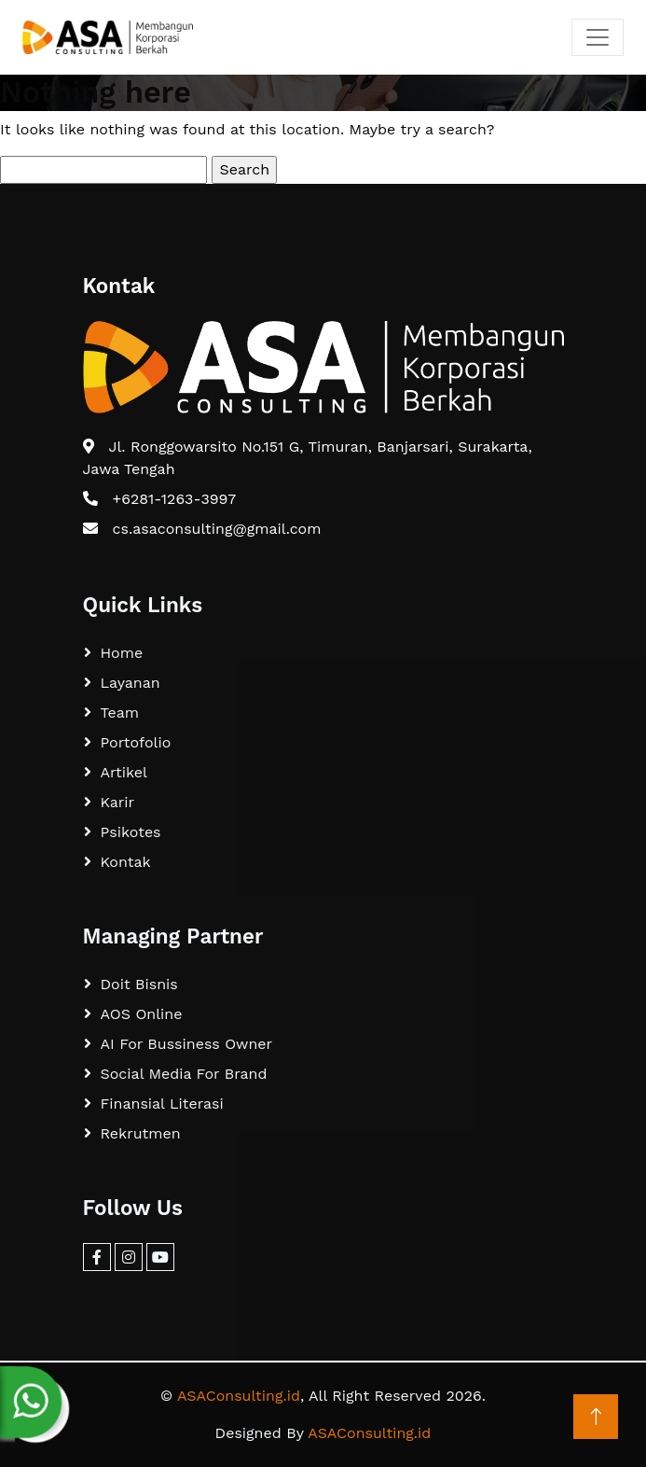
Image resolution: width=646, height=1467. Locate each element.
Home (122, 653)
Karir (118, 802)
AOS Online (142, 1014)
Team (120, 712)
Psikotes (131, 832)
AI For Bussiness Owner (187, 1044)
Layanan (130, 683)
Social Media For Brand (184, 1074)
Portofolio (136, 742)
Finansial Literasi (162, 1103)
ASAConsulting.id (238, 1395)
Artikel (124, 772)
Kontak (126, 862)
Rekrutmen (141, 1133)
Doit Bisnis (139, 984)
